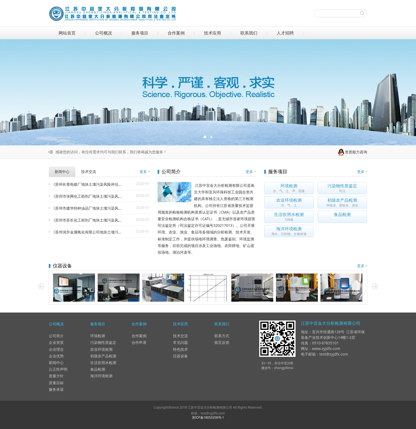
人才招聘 (285, 33)
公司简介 (56, 335)
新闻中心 (56, 362)
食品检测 (97, 369)
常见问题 (180, 342)
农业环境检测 (101, 349)
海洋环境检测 (101, 375)
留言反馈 (221, 342)
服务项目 (139, 33)
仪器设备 (180, 355)
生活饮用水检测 (103, 362)
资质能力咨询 (352, 151)
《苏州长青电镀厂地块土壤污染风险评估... (86, 184)
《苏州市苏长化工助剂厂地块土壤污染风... (86, 220)
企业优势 (56, 355)
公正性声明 (58, 369)
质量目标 (56, 382)
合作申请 (139, 342)
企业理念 (56, 349)
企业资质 (56, 342)
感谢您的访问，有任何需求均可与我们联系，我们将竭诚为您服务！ (111, 151)
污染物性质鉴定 (103, 342)
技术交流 (180, 335)
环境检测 (97, 335)
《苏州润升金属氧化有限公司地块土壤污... (86, 232)
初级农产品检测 (103, 355)
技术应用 (212, 33)
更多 (143, 171)
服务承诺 (56, 389)
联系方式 (221, 335)
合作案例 (176, 33)
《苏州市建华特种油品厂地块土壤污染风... (86, 208)
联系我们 (248, 33)
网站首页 (67, 33)
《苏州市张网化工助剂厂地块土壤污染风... (86, 196)
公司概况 (103, 33)
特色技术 (180, 349)
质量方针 (56, 375)
